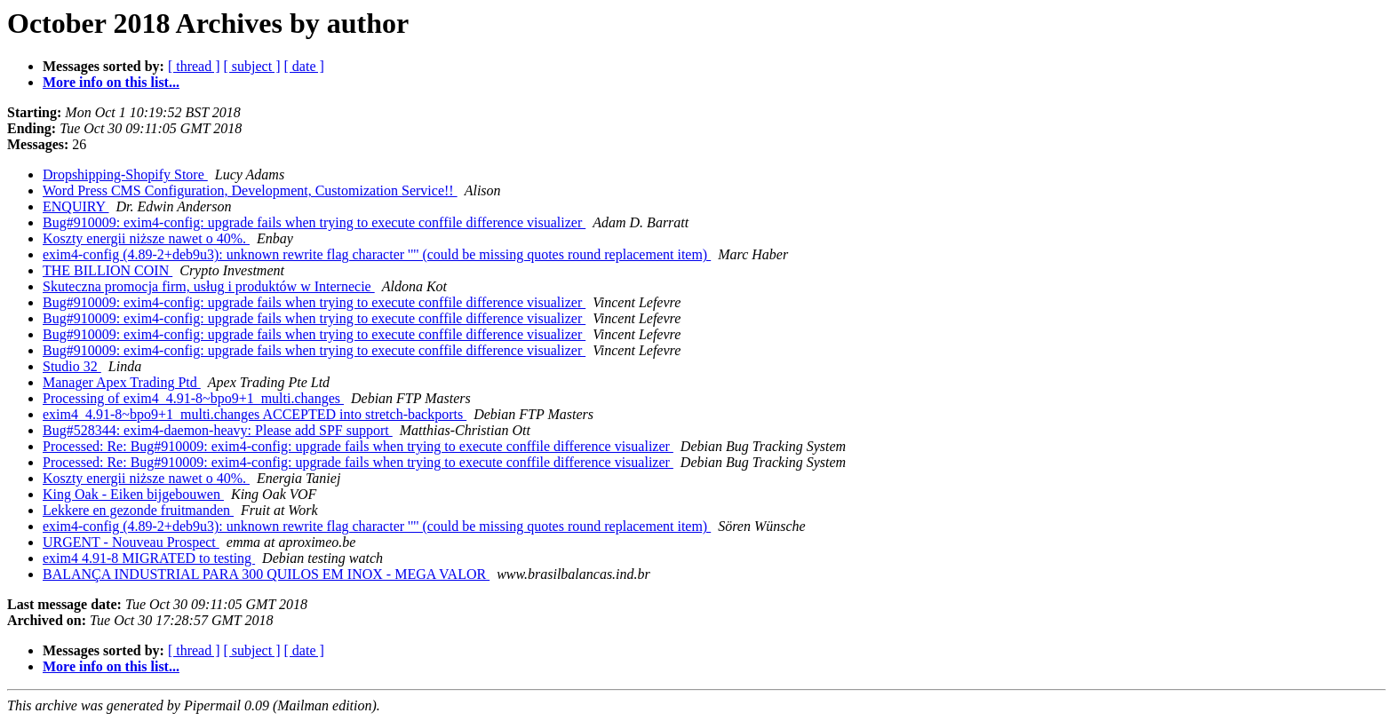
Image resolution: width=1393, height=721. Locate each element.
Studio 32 (72, 366)
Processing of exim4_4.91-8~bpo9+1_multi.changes (193, 398)
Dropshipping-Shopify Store (125, 174)
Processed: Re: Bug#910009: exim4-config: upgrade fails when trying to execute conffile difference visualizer (358, 446)
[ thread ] (194, 66)
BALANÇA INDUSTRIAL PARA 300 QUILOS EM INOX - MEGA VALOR (266, 574)
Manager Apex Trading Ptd (122, 382)
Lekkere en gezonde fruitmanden (138, 510)
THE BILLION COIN (107, 270)
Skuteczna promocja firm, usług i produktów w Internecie (209, 286)
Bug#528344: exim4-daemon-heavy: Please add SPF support (218, 430)
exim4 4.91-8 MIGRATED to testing (149, 558)
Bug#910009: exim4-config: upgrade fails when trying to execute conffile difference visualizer (314, 222)
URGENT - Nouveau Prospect (131, 542)
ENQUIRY (76, 206)
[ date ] (304, 66)
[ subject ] (252, 66)
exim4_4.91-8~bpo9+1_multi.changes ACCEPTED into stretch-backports (254, 414)
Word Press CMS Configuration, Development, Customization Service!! (250, 190)
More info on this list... (111, 82)
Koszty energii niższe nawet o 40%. (146, 238)
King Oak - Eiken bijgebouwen (133, 494)
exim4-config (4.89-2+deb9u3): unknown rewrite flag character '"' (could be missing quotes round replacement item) (377, 254)
